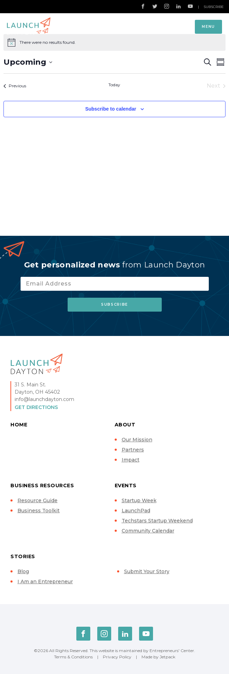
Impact (130, 460)
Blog (23, 571)
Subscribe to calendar (110, 109)
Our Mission (137, 439)
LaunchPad (136, 510)
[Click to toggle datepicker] (27, 62)
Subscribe (214, 7)
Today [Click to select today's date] (114, 84)
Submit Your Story (146, 571)
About (125, 425)
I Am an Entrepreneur (45, 581)
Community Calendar (148, 531)
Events (126, 485)
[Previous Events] (14, 86)
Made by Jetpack (158, 656)
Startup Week (139, 500)
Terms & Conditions (73, 656)
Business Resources (42, 485)
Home (18, 425)
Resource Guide (37, 500)
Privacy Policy (117, 656)
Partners (133, 450)
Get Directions (36, 407)
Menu (208, 26)
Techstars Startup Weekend (157, 520)
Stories (22, 556)
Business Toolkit (38, 510)
